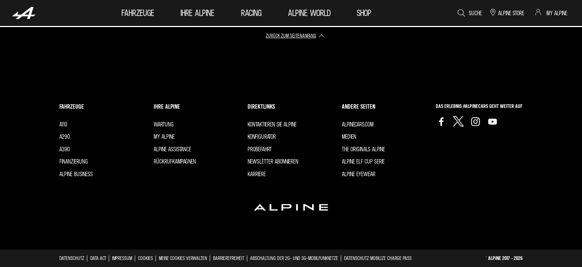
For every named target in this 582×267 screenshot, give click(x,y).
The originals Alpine (363, 149)
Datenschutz (71, 258)
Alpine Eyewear (358, 174)
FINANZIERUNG (73, 161)
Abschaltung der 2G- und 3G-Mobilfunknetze (294, 258)
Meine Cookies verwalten (183, 258)
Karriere (257, 174)
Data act (98, 258)
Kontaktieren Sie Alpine (272, 124)
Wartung (164, 124)
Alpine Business (76, 174)
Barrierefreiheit (228, 258)
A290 (64, 136)
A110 (63, 124)
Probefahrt (260, 149)
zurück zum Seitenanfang (291, 35)
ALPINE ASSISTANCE (172, 149)
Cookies (145, 258)
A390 (64, 149)
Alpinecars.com (358, 124)
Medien (349, 136)
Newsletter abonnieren (273, 161)
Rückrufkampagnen (175, 161)
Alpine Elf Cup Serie (363, 161)
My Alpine (164, 136)
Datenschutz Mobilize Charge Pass (378, 258)
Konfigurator (262, 136)
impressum (122, 258)
